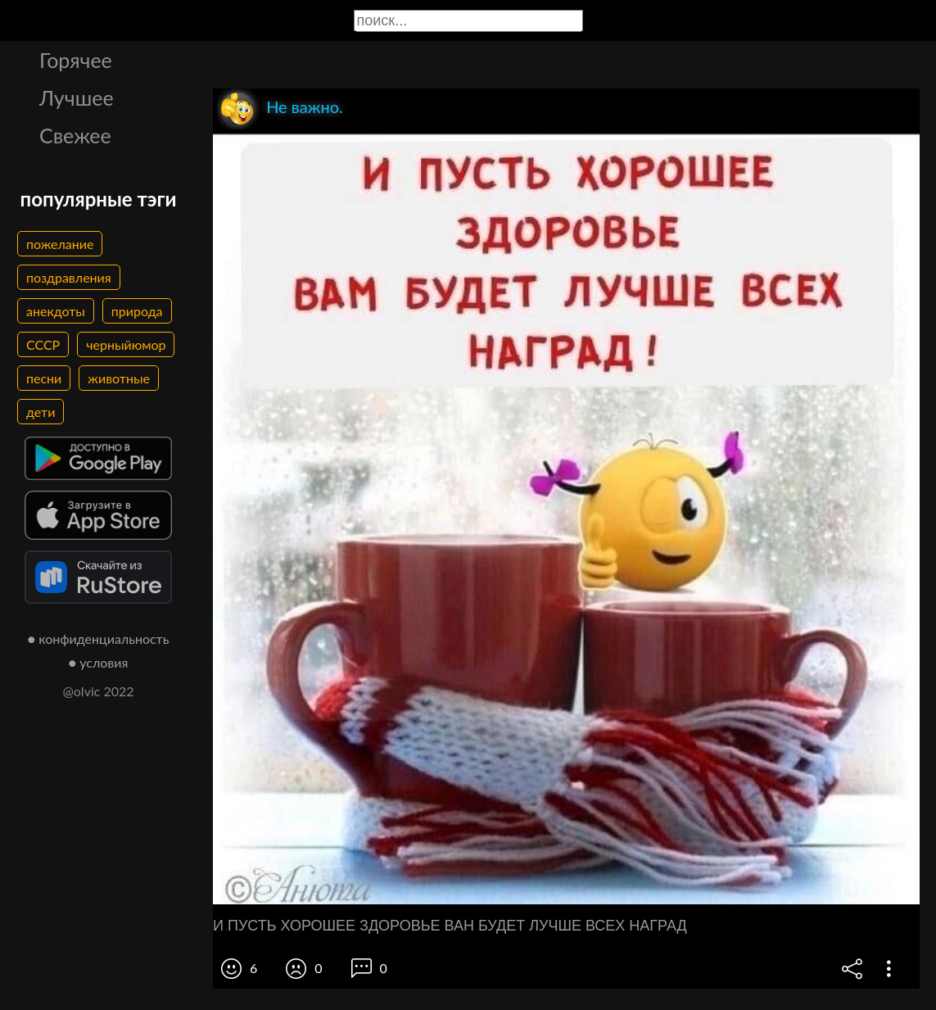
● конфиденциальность (99, 638)
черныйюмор (125, 344)
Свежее (75, 135)
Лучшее (76, 97)
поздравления (68, 277)
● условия (99, 662)
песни (43, 378)
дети (40, 411)
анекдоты (55, 311)
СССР (43, 344)
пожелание (59, 243)
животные (119, 378)
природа (137, 311)
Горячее (75, 60)
